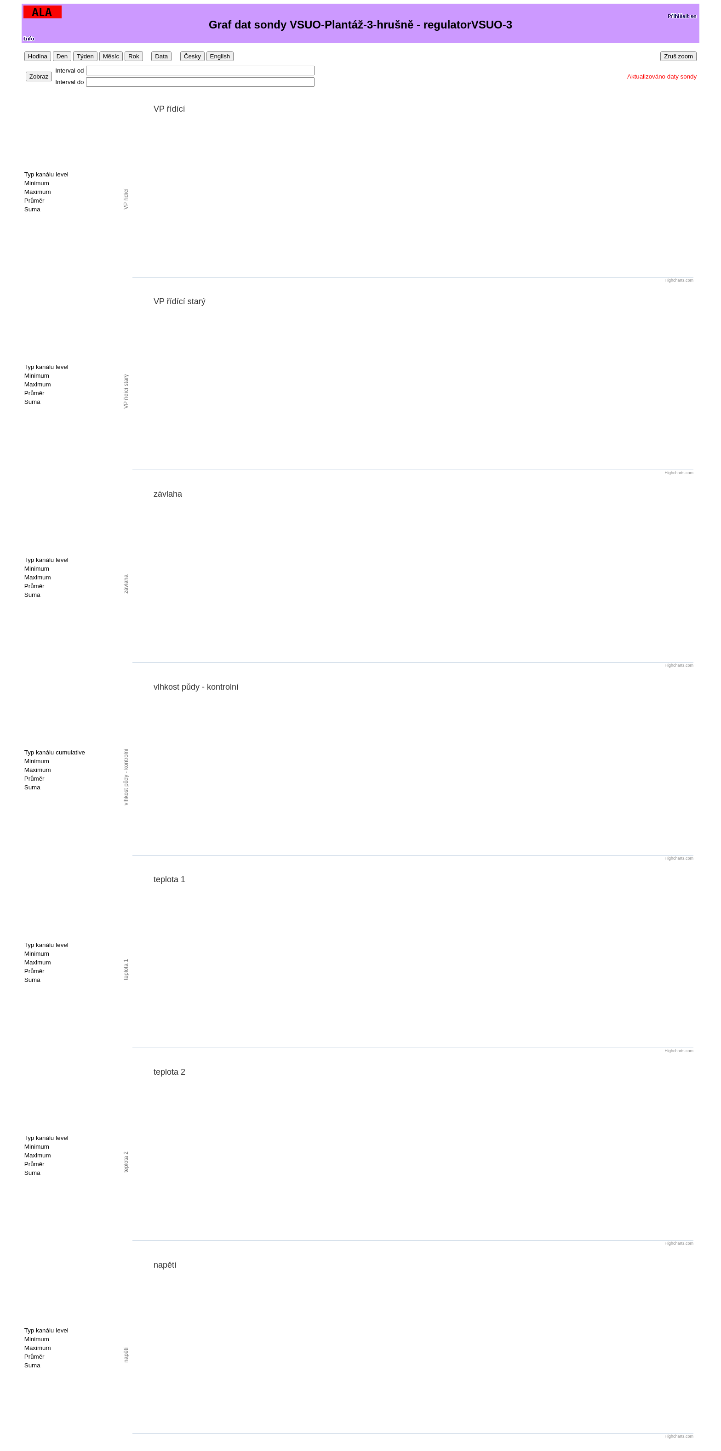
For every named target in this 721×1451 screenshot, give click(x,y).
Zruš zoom (678, 56)
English (220, 56)
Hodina (37, 56)
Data (161, 56)
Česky (192, 56)
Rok (133, 56)
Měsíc (111, 56)
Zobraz (38, 76)
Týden (85, 56)
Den (62, 56)
